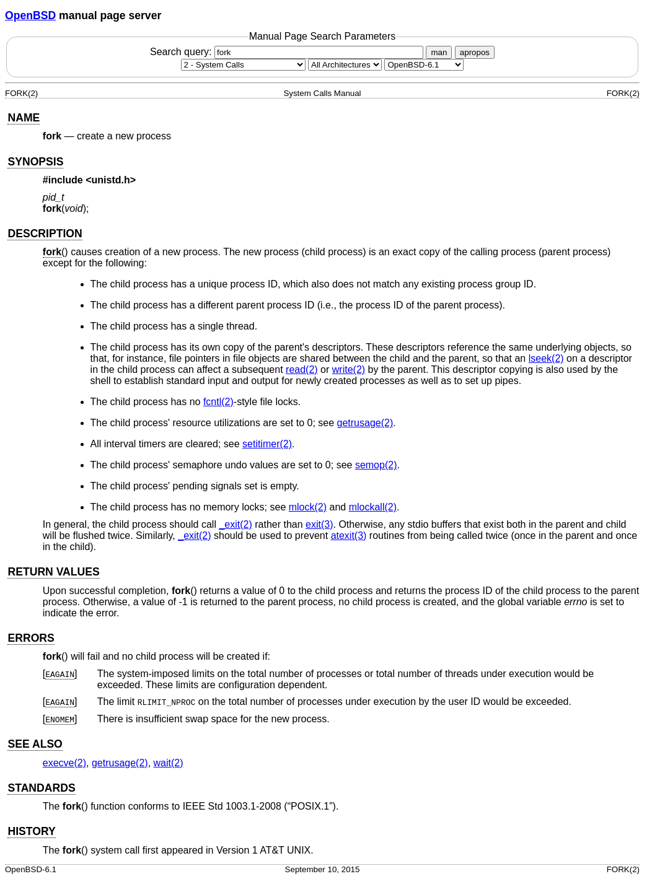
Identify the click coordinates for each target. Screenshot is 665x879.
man (439, 52)
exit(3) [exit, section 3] (319, 524)
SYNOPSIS (35, 161)
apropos (475, 52)
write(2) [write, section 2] (348, 369)
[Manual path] (424, 65)
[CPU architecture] (345, 65)
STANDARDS (41, 788)
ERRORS (30, 638)
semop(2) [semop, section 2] (376, 465)
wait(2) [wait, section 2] (168, 763)
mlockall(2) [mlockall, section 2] (373, 507)
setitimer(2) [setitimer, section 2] (267, 444)
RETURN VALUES (53, 572)
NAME (23, 118)
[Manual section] (243, 65)
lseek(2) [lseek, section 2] (546, 358)
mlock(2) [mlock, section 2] (308, 507)
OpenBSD (30, 15)
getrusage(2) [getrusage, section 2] (365, 423)
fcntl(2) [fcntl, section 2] (218, 401)
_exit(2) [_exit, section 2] (235, 524)
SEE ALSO (34, 744)
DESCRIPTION (44, 233)
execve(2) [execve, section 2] (64, 763)
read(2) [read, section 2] (302, 369)
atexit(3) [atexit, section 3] (349, 535)
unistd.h (111, 180)
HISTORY (31, 831)
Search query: (288, 51)
